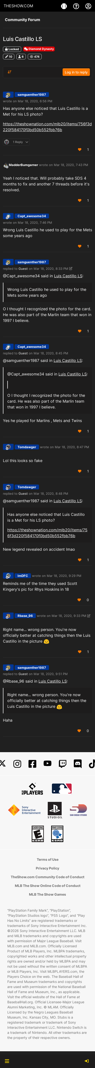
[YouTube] (47, 763)
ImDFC (23, 576)
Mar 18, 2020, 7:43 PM (71, 165)
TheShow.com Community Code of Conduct (47, 877)
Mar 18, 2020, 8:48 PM (51, 493)
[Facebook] (32, 763)
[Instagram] (17, 763)
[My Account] (88, 5)
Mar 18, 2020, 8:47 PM (72, 447)
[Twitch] (62, 763)
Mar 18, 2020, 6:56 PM (35, 101)
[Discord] (78, 763)
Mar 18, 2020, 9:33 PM (69, 616)
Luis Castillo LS (68, 275)
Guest (23, 269)
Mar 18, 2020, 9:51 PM (51, 674)
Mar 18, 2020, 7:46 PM (35, 222)
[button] (7, 1061)
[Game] (64, 5)
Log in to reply (76, 72)
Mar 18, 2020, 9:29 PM (64, 576)
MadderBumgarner (23, 165)
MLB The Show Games (47, 894)
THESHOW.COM (18, 5)
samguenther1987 (32, 94)
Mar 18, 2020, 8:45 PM (51, 353)
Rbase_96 (25, 616)
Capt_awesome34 (32, 216)
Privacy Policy (47, 868)
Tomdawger (27, 447)
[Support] (76, 5)
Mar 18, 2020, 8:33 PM (51, 269)
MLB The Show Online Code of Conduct (47, 886)
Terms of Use (47, 859)
